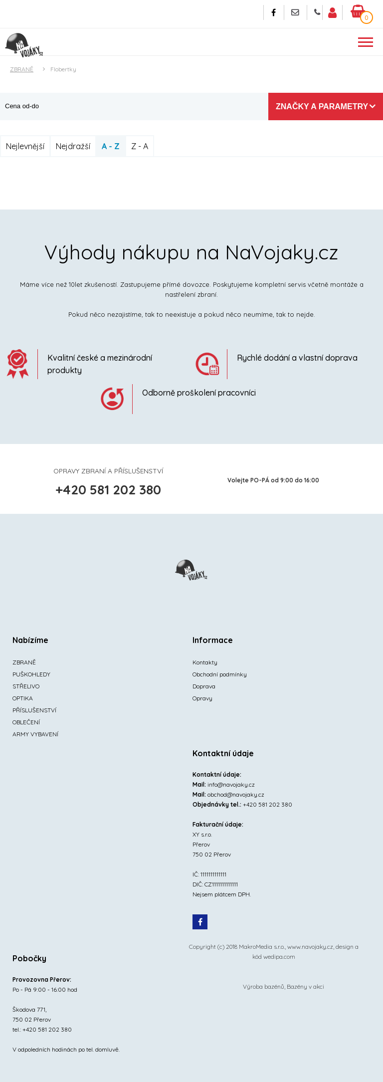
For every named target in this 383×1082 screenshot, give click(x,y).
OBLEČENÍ (26, 722)
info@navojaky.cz (231, 784)
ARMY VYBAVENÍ (35, 734)
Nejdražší (73, 146)
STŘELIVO (25, 686)
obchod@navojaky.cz (235, 794)
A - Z (111, 146)
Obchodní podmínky (219, 674)
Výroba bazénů (263, 986)
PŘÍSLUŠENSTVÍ (34, 710)
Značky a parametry (322, 106)
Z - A (139, 146)
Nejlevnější (25, 146)
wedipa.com (279, 956)
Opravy (202, 698)
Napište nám (295, 12)
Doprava (203, 686)
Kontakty (204, 662)
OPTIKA (22, 698)
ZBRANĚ (21, 69)
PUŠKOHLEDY (31, 674)
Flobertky (63, 69)
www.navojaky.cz (310, 946)
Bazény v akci (305, 986)
